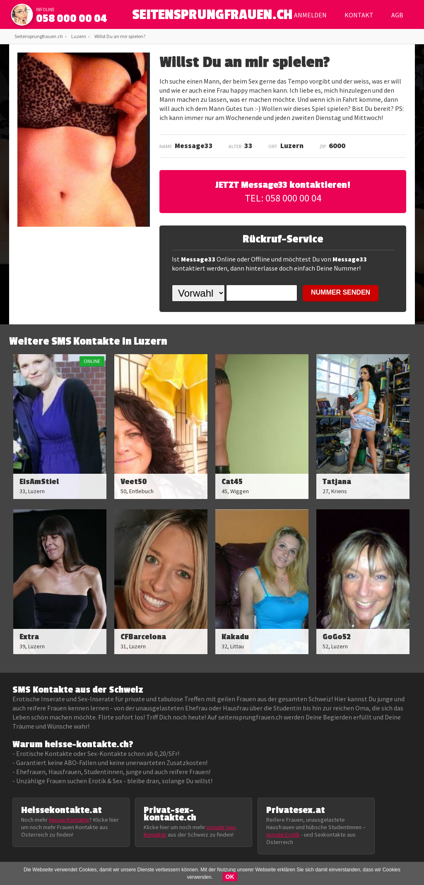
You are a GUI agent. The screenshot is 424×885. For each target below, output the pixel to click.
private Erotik (283, 834)
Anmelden (310, 15)
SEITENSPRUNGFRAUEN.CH (212, 16)
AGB (397, 15)
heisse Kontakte (69, 819)
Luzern (78, 36)
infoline (45, 9)
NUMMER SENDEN (340, 292)
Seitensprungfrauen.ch (38, 36)
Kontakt (358, 15)
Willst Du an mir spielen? (119, 36)
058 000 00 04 (71, 18)
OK (230, 876)
